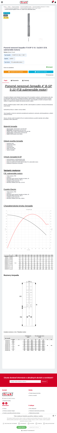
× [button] (55, 415)
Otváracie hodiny (7, 400)
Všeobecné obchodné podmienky (36, 410)
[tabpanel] (28, 40)
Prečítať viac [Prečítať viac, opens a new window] (34, 421)
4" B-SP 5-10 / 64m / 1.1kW (18, 55)
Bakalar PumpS (11, 52)
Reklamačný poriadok (34, 413)
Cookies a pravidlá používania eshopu (11, 413)
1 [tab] (28, 42)
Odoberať (44, 381)
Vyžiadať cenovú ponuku (15, 72)
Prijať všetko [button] (21, 427)
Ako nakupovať (32, 408)
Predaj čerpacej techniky (35, 393)
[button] (28, 430)
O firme (4, 408)
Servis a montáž (33, 395)
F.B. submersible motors (16, 62)
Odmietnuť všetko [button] (34, 427)
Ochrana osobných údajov (9, 410)
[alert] (28, 423)
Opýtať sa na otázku (41, 72)
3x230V (11, 58)
